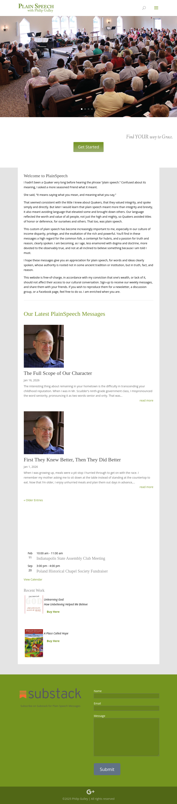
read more (146, 400)
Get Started (88, 147)
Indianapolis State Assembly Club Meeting (71, 558)
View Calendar (33, 579)
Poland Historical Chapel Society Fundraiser (72, 571)
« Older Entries (33, 500)
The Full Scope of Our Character (58, 373)
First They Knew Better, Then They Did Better (72, 460)
